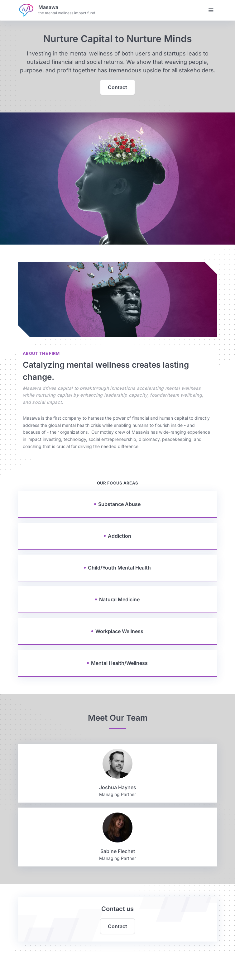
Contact (117, 87)
